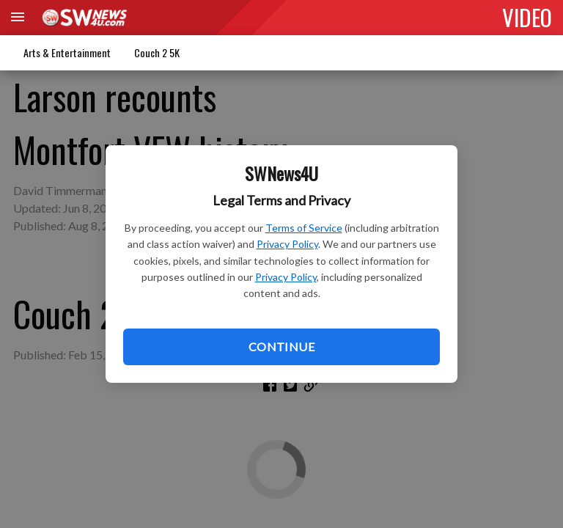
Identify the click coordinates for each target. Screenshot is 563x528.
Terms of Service (303, 227)
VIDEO (527, 17)
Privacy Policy (287, 244)
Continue (281, 346)
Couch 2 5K (157, 52)
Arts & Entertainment (67, 52)
